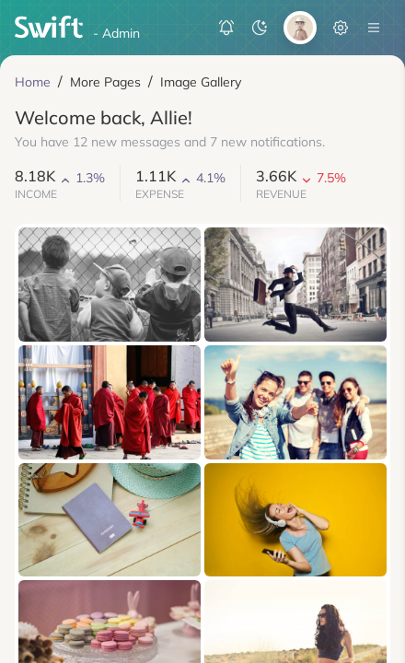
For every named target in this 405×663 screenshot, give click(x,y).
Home (33, 82)
